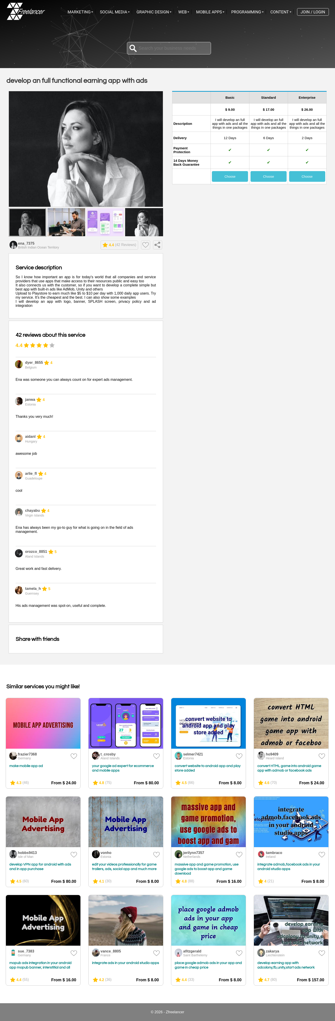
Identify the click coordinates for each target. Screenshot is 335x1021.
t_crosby (108, 754)
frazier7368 (27, 754)
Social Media (113, 12)
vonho (106, 853)
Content (279, 12)
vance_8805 (111, 951)
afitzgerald (192, 951)
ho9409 (272, 754)
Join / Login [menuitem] (313, 12)
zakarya (272, 951)
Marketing (79, 12)
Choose (229, 176)
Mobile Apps (209, 12)
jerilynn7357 (193, 853)
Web (182, 12)
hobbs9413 (27, 853)
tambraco (274, 853)
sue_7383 (26, 951)
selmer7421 (193, 754)
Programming (246, 12)
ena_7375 (26, 243)
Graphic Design (152, 12)
